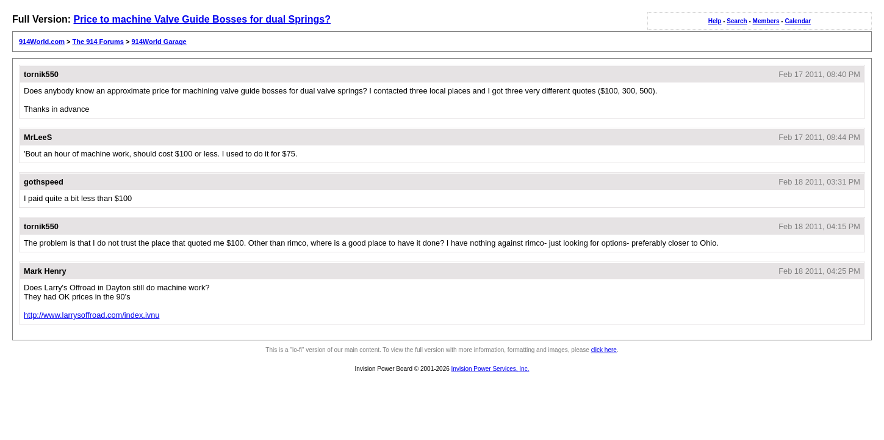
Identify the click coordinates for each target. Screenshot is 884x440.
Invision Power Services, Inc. (490, 368)
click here (604, 349)
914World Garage (158, 41)
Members (766, 21)
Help (715, 21)
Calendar (798, 21)
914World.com (42, 41)
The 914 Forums (98, 41)
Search (737, 21)
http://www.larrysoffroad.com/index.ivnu (91, 315)
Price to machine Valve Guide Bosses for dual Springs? (201, 19)
